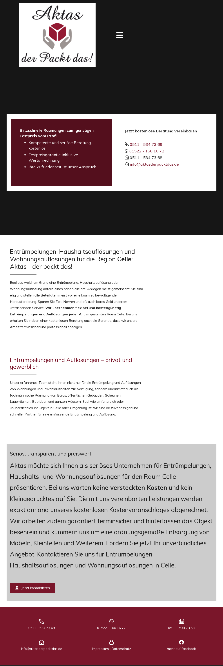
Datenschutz (121, 650)
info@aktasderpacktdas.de (154, 164)
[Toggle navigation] (119, 35)
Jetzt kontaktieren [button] (32, 587)
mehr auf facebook (181, 650)
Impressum (100, 650)
